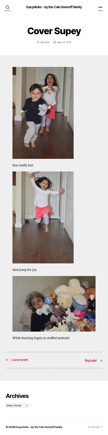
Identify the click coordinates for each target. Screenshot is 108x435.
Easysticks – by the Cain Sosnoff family (40, 426)
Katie (46, 42)
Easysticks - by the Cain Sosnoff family (54, 7)
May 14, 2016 (64, 42)
